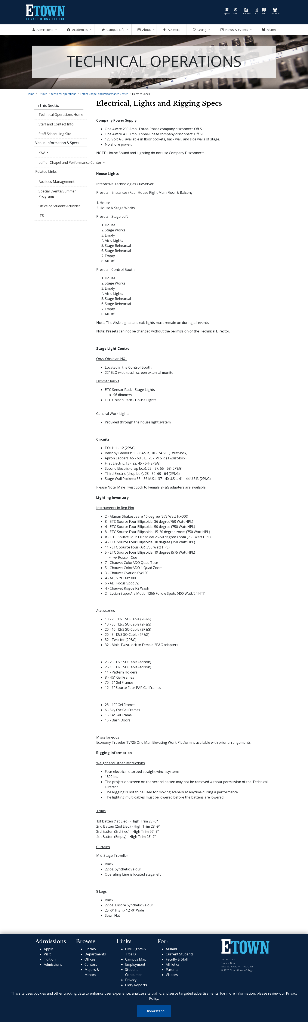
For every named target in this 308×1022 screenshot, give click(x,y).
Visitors (172, 974)
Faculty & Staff (177, 959)
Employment (135, 964)
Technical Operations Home (60, 114)
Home (30, 94)
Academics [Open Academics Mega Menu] (77, 30)
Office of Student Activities (59, 206)
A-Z (256, 11)
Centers (90, 964)
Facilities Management (56, 181)
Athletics (172, 964)
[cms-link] (245, 947)
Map (264, 11)
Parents (172, 969)
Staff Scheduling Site (54, 133)
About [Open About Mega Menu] (144, 30)
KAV (42, 152)
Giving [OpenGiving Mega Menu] (199, 30)
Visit (235, 11)
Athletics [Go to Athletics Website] (171, 30)
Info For (275, 11)
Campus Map (135, 959)
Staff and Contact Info (56, 124)
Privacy (130, 979)
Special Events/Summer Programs (57, 194)
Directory (245, 11)
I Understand (154, 1011)
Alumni (269, 30)
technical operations (63, 94)
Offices (42, 94)
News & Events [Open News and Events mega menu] (234, 30)
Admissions (53, 964)
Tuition (50, 959)
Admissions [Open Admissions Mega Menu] (43, 30)
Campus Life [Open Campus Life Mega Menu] (113, 30)
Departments (95, 954)
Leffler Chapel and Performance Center (104, 94)
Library (90, 949)
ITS (41, 215)
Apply (227, 11)
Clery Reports (136, 985)
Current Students (180, 954)
